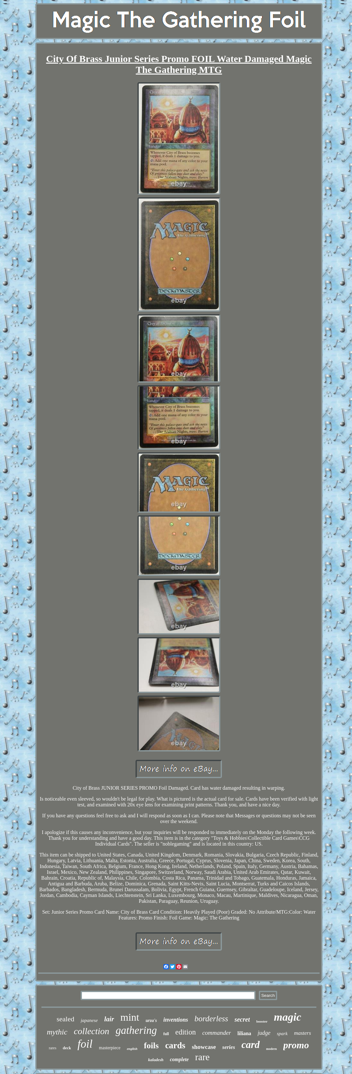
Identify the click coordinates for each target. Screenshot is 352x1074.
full (166, 1034)
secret (242, 1019)
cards (175, 1045)
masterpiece (109, 1047)
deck (67, 1047)
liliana (244, 1033)
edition (185, 1032)
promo (296, 1045)
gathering (136, 1030)
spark (282, 1033)
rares (52, 1048)
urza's (151, 1020)
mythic (57, 1032)
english (132, 1049)
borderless (211, 1018)
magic (287, 1017)
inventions (175, 1019)
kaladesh (155, 1059)
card (251, 1044)
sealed (65, 1019)
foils (151, 1045)
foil (84, 1044)
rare (202, 1057)
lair (109, 1019)
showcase (204, 1046)
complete (179, 1059)
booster (262, 1021)
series (228, 1047)
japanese (89, 1020)
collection (91, 1031)
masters (302, 1033)
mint (129, 1017)
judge (264, 1033)
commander (216, 1032)
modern (271, 1049)
